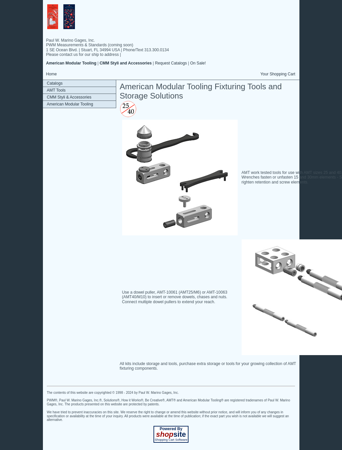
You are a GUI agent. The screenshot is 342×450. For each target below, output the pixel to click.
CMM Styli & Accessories (69, 97)
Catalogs (55, 83)
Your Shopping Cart (277, 74)
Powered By (171, 429)
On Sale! (198, 63)
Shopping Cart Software (170, 439)
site (171, 434)
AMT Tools (56, 90)
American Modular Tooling (70, 104)
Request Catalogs (171, 63)
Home (51, 74)
